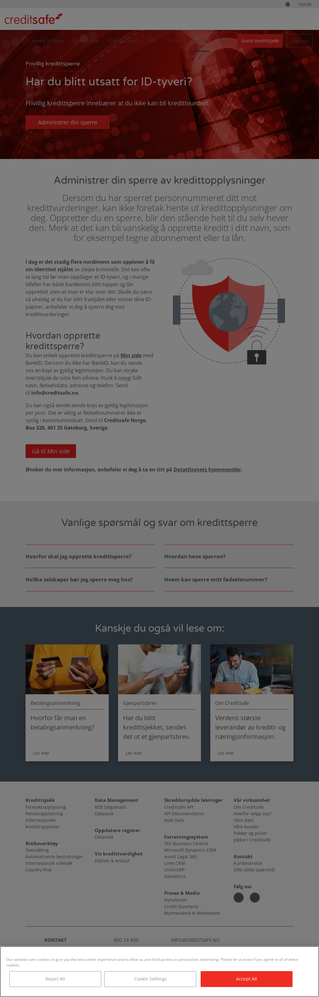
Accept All (246, 979)
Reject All (55, 979)
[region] (159, 971)
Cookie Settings (150, 979)
